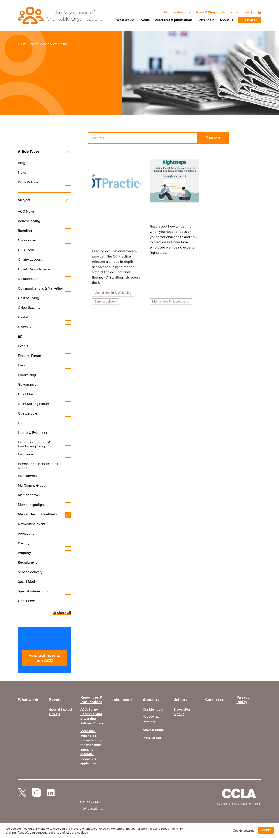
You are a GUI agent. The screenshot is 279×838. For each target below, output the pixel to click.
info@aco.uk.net (91, 809)
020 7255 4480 (91, 803)
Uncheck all (62, 613)
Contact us (230, 12)
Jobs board (206, 20)
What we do (125, 20)
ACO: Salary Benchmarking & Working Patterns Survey (92, 718)
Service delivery (105, 304)
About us (226, 20)
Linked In (50, 796)
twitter (22, 796)
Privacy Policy (243, 702)
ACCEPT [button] (265, 830)
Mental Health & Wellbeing (113, 295)
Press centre (152, 739)
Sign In (256, 12)
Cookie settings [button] (243, 831)
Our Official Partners (151, 721)
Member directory (177, 12)
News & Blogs (206, 12)
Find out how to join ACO (44, 658)
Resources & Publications (91, 702)
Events (145, 20)
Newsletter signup (182, 713)
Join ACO (250, 19)
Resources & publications (173, 20)
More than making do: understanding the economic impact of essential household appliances (91, 748)
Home (22, 44)
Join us (180, 701)
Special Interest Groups (60, 713)
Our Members (153, 711)
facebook (36, 796)
